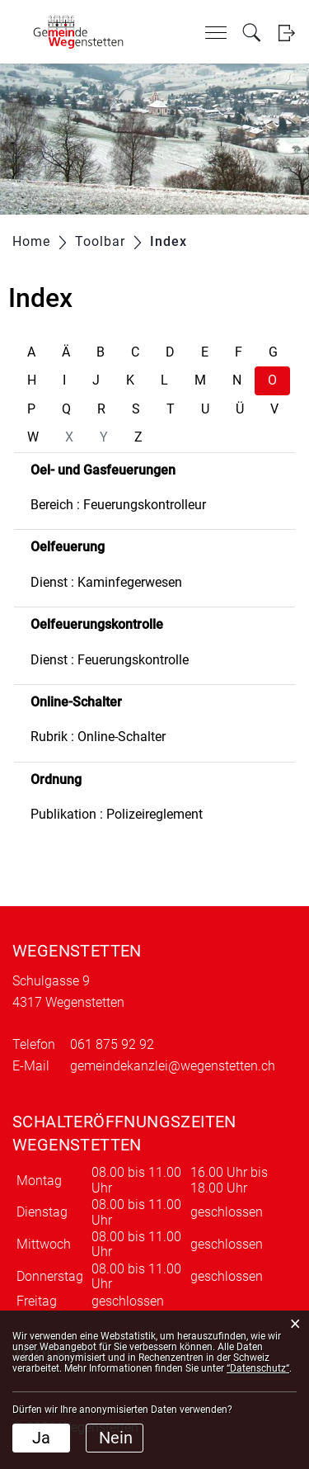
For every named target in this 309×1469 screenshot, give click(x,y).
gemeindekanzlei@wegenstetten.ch (172, 1066)
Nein (116, 1438)
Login (286, 32)
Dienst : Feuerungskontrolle (109, 660)
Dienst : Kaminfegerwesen (106, 582)
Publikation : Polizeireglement (116, 814)
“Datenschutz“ (258, 1368)
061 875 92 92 (112, 1044)
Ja (41, 1438)
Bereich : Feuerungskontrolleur (118, 504)
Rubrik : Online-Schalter (98, 736)
